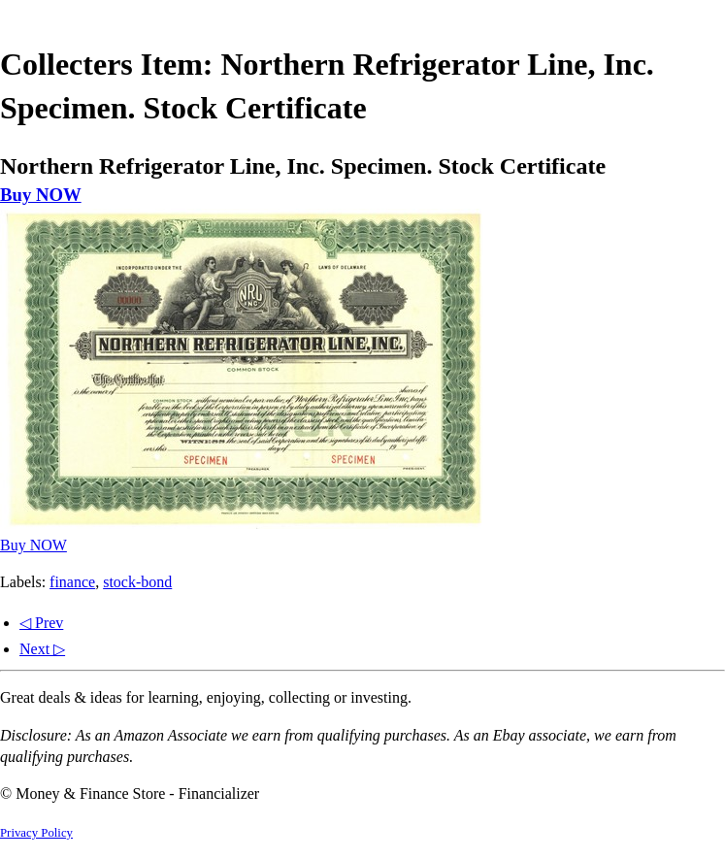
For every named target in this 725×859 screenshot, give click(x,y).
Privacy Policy (36, 833)
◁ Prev (41, 622)
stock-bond (137, 582)
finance (72, 582)
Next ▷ (42, 649)
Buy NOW (41, 194)
